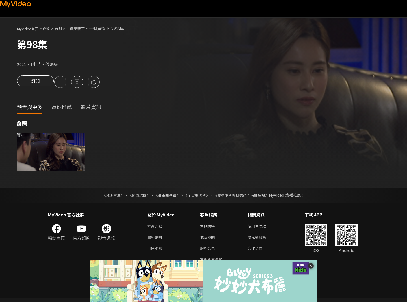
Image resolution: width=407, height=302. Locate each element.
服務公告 (208, 251)
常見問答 (208, 227)
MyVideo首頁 (30, 28)
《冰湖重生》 (108, 196)
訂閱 (35, 82)
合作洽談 (259, 251)
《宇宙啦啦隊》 (197, 196)
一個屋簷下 (83, 28)
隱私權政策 (261, 239)
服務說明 (155, 239)
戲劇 (51, 28)
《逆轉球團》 (136, 196)
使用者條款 (261, 227)
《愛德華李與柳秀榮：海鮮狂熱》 (244, 196)
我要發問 (208, 239)
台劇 (64, 28)
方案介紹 (155, 227)
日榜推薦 (155, 251)
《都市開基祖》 (165, 196)
